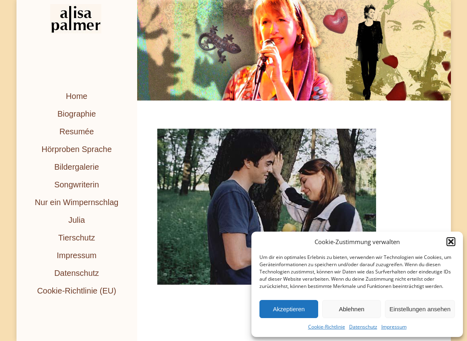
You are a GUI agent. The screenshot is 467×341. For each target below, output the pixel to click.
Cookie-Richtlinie (326, 326)
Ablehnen (351, 309)
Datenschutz (363, 326)
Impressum (394, 326)
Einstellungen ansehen (420, 309)
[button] (451, 242)
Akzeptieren (288, 309)
